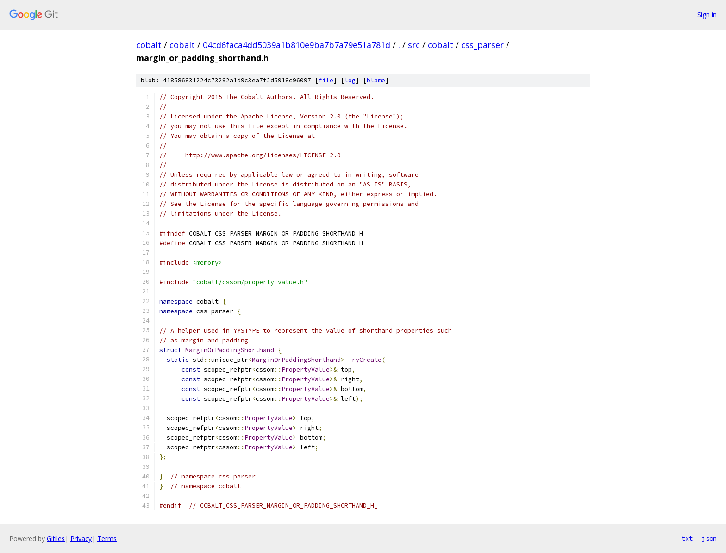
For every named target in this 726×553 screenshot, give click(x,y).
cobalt (149, 44)
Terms (107, 538)
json (709, 538)
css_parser (482, 44)
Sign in (707, 14)
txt (687, 538)
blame (376, 80)
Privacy (81, 538)
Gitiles (56, 538)
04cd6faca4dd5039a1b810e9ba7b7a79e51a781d (296, 44)
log (350, 80)
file (326, 80)
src (414, 44)
